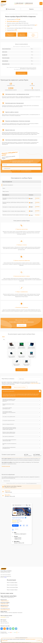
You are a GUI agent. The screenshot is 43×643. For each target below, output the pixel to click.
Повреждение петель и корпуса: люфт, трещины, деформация (14, 211)
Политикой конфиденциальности (31, 483)
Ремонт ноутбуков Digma (12, 582)
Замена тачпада (4, 51)
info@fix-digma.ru (4, 606)
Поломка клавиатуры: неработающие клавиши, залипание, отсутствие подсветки (15, 203)
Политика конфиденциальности (21, 637)
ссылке (5, 577)
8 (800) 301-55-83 (4, 603)
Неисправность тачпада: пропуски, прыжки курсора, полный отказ (15, 206)
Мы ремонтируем (10, 9)
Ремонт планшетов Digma (12, 585)
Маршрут (15, 525)
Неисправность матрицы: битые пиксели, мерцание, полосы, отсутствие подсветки (16, 199)
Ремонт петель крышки (5, 57)
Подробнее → (37, 198)
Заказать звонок (22, 325)
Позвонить (31, 9)
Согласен (39, 640)
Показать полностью (6, 466)
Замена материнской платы (6, 48)
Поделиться (2, 629)
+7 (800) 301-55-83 (29, 3)
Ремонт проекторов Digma (12, 587)
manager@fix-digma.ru (5, 609)
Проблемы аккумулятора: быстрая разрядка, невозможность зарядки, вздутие (15, 215)
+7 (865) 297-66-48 (19, 3)
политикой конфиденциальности (26, 170)
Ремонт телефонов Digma (12, 589)
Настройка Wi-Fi (4, 54)
